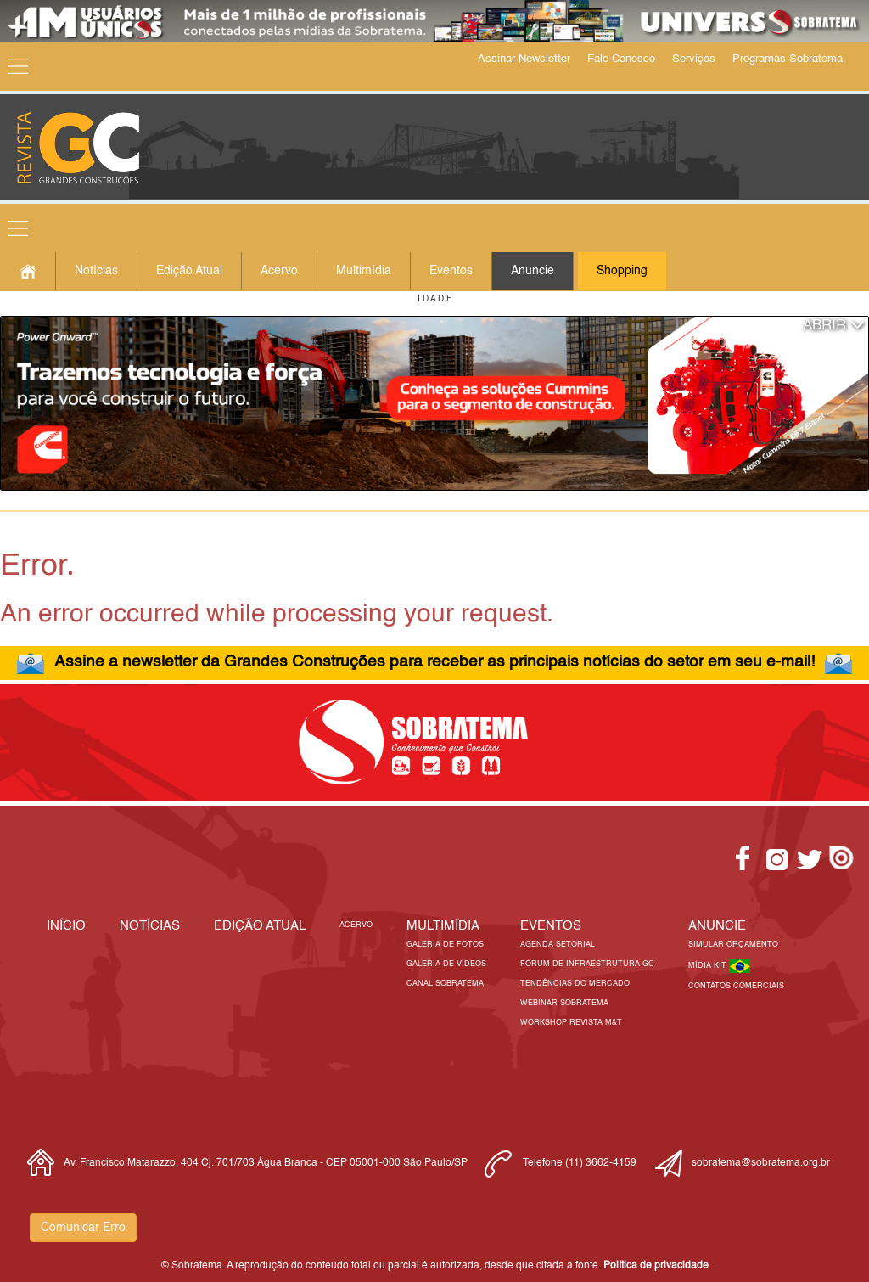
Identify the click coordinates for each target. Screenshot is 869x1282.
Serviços (693, 59)
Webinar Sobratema (564, 1003)
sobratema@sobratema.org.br (761, 1163)
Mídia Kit (708, 966)
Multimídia (363, 271)
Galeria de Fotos (445, 944)
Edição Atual (189, 271)
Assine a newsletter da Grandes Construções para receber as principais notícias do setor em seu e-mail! (434, 662)
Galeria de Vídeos (446, 964)
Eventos (451, 271)
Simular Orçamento (733, 944)
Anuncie (532, 271)
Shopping (622, 271)
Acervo (279, 271)
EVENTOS (550, 925)
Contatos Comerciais (736, 986)
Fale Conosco (621, 59)
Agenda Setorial (557, 944)
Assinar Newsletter (524, 59)
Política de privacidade (656, 1266)
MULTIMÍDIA (442, 925)
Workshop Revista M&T (571, 1022)
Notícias (96, 271)
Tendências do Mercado (575, 983)
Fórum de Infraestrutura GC (587, 964)
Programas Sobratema (787, 59)
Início (66, 925)
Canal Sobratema (445, 983)
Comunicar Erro (83, 1228)
